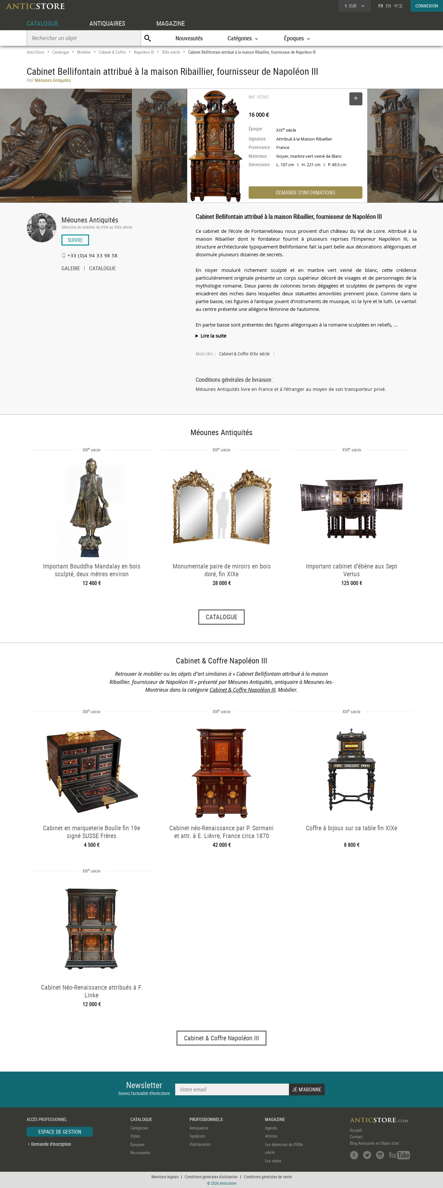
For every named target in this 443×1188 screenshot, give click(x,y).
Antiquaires (198, 1128)
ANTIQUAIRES (107, 23)
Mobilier (84, 52)
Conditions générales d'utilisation (211, 1176)
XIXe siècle (171, 52)
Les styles (273, 1161)
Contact (356, 1137)
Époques (137, 1144)
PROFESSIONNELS (206, 1119)
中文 (398, 6)
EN (388, 6)
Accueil (356, 1130)
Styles (135, 1136)
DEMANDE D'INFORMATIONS (305, 192)
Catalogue (60, 52)
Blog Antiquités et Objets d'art (374, 1143)
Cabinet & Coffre (112, 52)
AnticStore (35, 52)
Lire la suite (213, 335)
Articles (271, 1136)
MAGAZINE (170, 23)
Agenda (271, 1128)
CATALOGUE (42, 23)
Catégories (139, 1128)
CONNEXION (426, 6)
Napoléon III (144, 52)
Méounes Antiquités (89, 219)
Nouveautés (189, 38)
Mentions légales (164, 1176)
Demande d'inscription (51, 1144)
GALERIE (70, 269)
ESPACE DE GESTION (59, 1131)
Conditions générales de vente (268, 1176)
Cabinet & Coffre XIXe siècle (244, 354)
